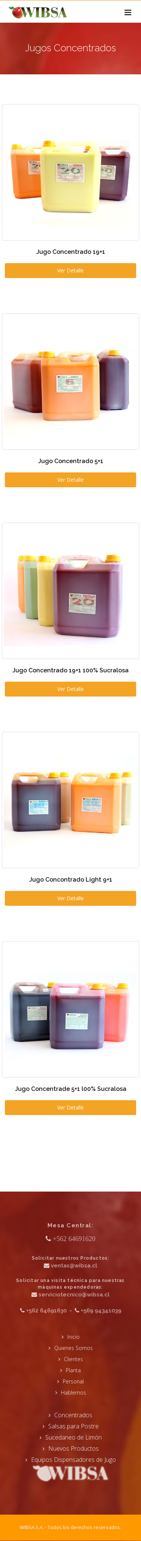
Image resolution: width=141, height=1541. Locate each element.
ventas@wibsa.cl (74, 1265)
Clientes (73, 1359)
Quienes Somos (73, 1347)
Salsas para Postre (73, 1426)
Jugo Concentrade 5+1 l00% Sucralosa (70, 1088)
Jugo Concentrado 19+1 (70, 251)
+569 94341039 (101, 1310)
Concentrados (73, 1415)
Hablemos (73, 1392)
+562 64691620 (74, 1238)
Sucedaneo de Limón (73, 1437)
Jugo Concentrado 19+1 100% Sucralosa (70, 670)
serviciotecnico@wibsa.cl (74, 1294)
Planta (73, 1370)
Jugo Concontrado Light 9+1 (70, 879)
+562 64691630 (46, 1310)
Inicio (73, 1336)
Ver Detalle (70, 270)
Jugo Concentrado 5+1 (70, 461)
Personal (73, 1381)
